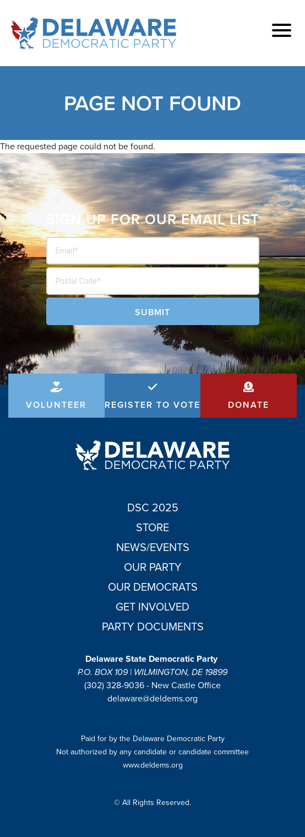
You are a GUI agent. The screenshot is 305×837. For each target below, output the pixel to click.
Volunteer (56, 404)
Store (152, 527)
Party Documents (153, 626)
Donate (248, 404)
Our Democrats (153, 586)
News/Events (152, 547)
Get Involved (152, 606)
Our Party (153, 567)
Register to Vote (152, 404)
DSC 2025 (152, 507)
